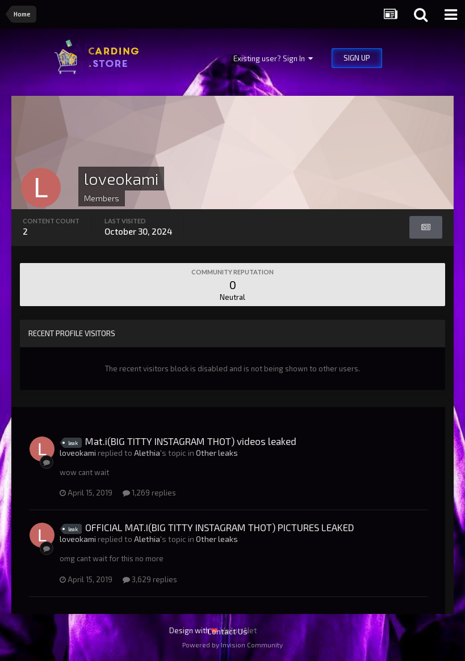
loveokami (78, 452)
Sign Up (356, 57)
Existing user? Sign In (273, 58)
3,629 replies (150, 579)
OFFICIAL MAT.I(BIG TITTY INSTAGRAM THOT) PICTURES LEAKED (219, 527)
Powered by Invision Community (232, 645)
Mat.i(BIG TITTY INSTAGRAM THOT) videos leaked (190, 441)
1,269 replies (149, 492)
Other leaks (217, 452)
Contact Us (227, 631)
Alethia (147, 452)
